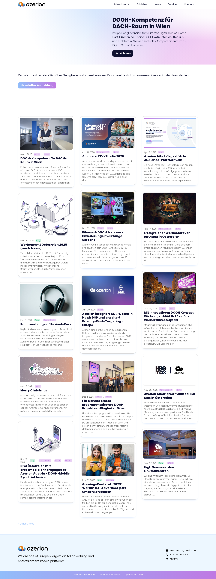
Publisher (141, 4)
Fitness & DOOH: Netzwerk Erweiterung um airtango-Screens (103, 236)
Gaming (110, 480)
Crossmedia (44, 460)
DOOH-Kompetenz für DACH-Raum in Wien (142, 23)
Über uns (189, 4)
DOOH (37, 154)
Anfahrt (171, 558)
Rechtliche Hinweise (109, 574)
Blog (38, 240)
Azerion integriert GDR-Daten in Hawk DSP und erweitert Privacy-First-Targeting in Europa (107, 319)
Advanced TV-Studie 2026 (103, 156)
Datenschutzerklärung (84, 574)
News (157, 4)
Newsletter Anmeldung (37, 85)
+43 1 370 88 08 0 (176, 554)
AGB (141, 574)
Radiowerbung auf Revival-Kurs (45, 324)
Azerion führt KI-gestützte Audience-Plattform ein (165, 158)
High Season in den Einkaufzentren (159, 469)
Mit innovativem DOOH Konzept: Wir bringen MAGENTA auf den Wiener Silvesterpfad (169, 316)
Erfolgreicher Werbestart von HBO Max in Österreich (167, 235)
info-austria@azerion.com (181, 550)
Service (172, 4)
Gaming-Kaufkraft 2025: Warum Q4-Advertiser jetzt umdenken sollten (104, 488)
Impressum (129, 574)
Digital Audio (49, 320)
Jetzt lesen (123, 53)
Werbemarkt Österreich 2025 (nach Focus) (43, 246)
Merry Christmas (33, 390)
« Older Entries (26, 523)
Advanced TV (103, 152)
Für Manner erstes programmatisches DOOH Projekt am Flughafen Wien (103, 404)
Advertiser (120, 4)
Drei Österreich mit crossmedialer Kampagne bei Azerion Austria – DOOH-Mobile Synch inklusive (45, 471)
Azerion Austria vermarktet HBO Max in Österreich (169, 396)
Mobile (68, 460)
